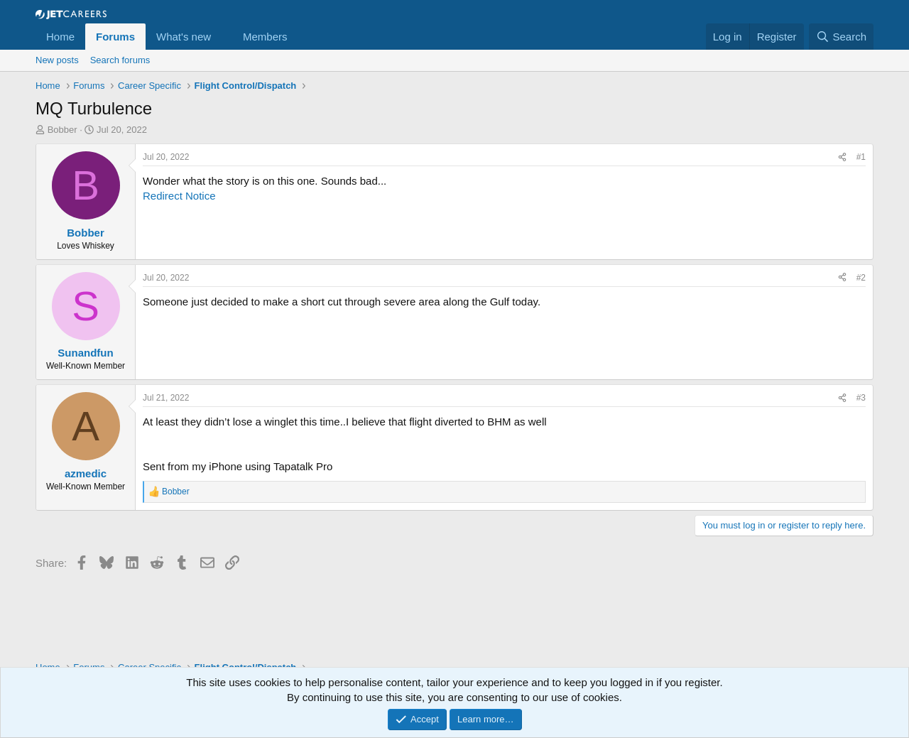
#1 (861, 157)
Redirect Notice (179, 196)
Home (60, 37)
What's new (183, 37)
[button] (222, 36)
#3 (861, 398)
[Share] (842, 157)
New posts (57, 60)
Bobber (62, 129)
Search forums (120, 60)
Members (265, 37)
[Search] (841, 36)
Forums (115, 37)
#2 (861, 278)
